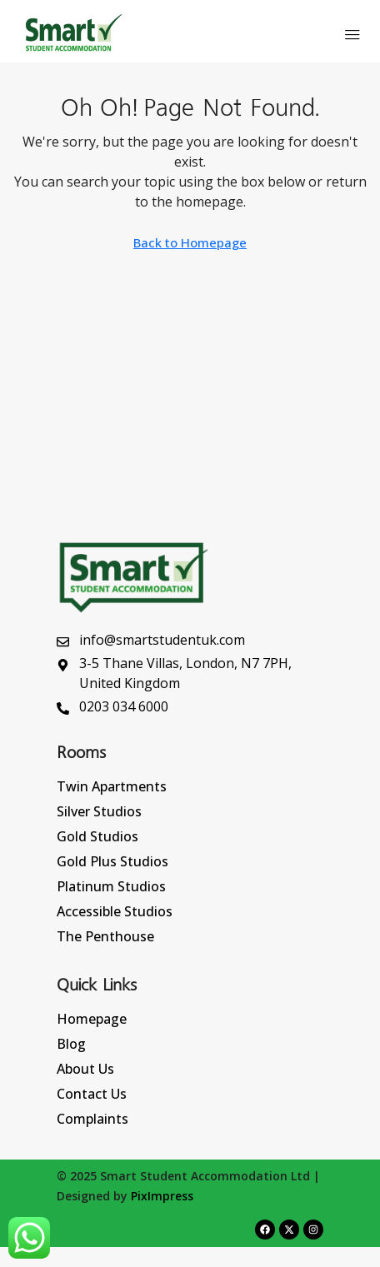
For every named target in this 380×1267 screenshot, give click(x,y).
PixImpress (162, 1196)
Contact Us (92, 1094)
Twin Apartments (112, 786)
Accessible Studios (114, 911)
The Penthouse (105, 936)
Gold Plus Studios (112, 861)
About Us (85, 1069)
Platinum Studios (111, 886)
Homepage (92, 1019)
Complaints (92, 1119)
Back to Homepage (190, 242)
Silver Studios (99, 811)
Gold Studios (97, 836)
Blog (71, 1044)
